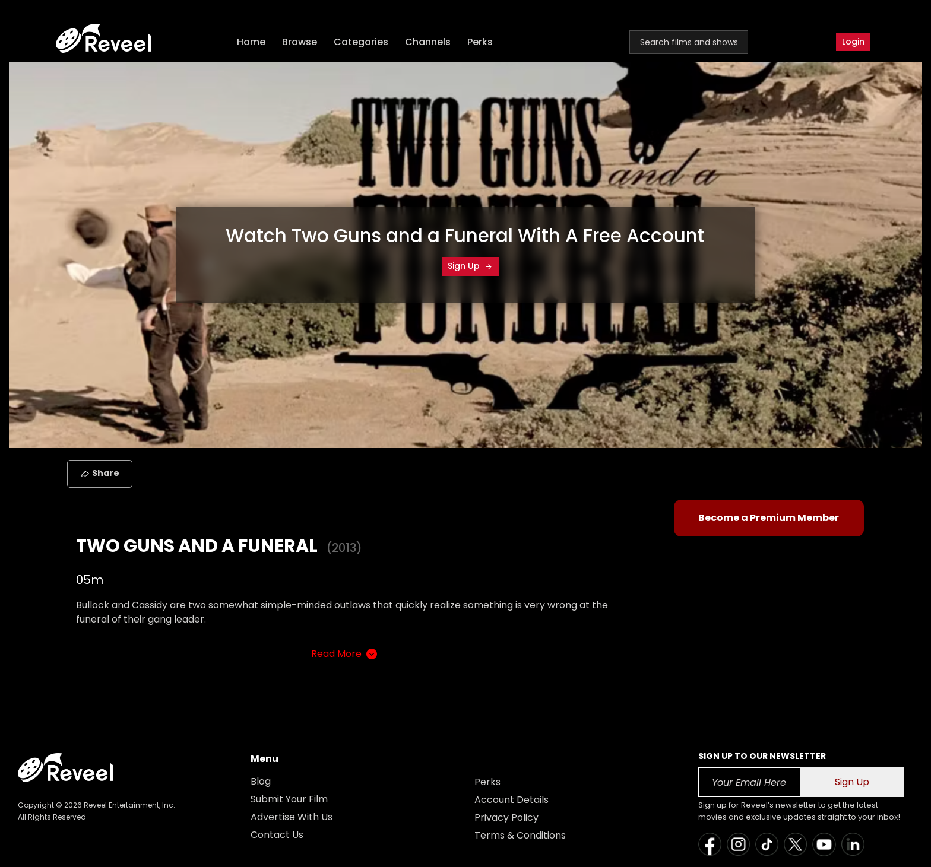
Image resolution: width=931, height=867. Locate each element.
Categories (361, 42)
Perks (480, 42)
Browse (299, 42)
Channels (428, 42)
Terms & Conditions (520, 835)
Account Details (511, 799)
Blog (261, 781)
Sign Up (470, 266)
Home (251, 42)
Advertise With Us (291, 817)
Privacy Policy (506, 817)
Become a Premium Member (768, 518)
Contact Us (277, 834)
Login (853, 41)
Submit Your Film (289, 799)
